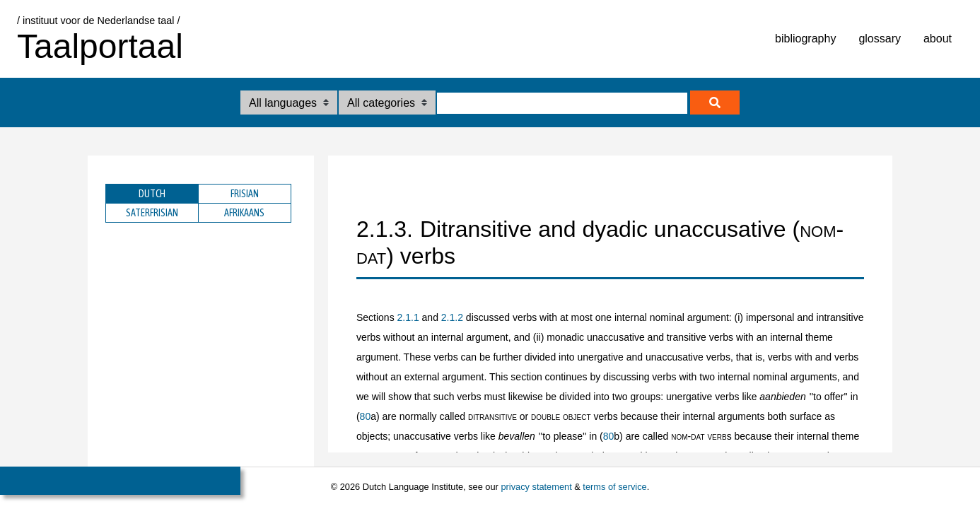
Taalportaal (100, 46)
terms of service (614, 486)
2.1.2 (452, 317)
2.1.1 (408, 317)
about (937, 39)
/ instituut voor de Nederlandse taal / (98, 20)
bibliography (805, 39)
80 (365, 416)
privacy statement (536, 486)
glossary (879, 39)
